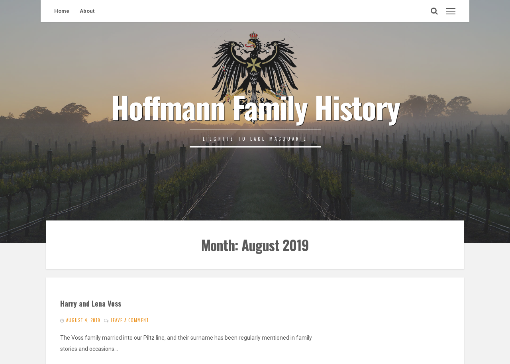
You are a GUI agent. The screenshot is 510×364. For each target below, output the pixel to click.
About (87, 11)
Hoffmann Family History (255, 106)
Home (61, 11)
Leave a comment (130, 320)
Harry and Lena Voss (90, 303)
